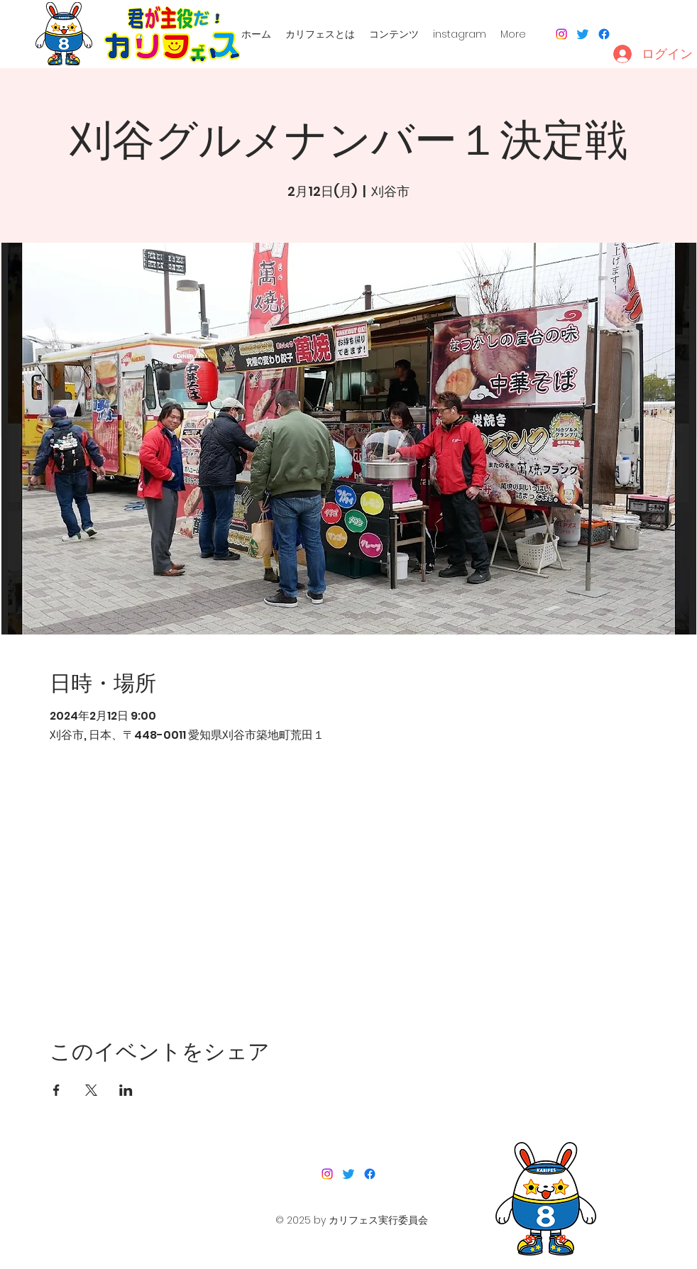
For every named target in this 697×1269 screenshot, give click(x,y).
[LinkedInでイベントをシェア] (126, 1090)
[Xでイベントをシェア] (91, 1090)
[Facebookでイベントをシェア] (56, 1090)
